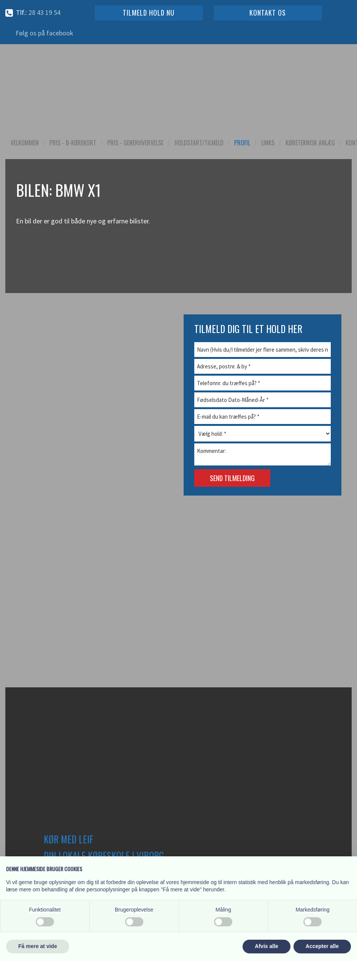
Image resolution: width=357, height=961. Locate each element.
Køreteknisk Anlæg (310, 143)
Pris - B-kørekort (72, 143)
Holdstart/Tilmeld (199, 143)
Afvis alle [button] (266, 946)
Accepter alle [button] (322, 946)
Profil (242, 143)
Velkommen (25, 143)
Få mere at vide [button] (37, 946)
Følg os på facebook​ (44, 33)
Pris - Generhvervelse (135, 143)
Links (267, 143)
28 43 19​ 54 (44, 12)
